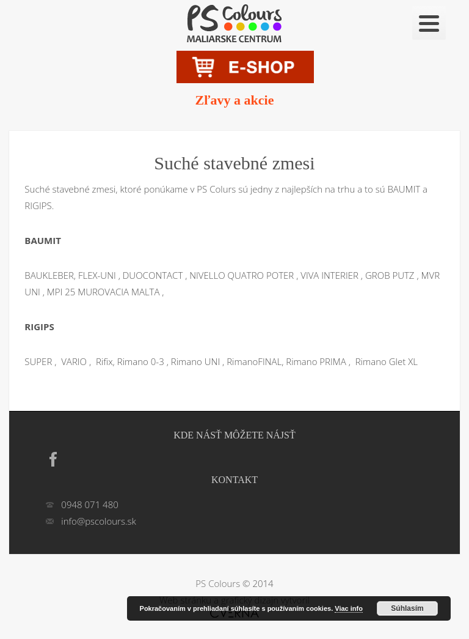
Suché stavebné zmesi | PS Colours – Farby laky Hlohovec (234, 22)
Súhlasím (407, 608)
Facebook (53, 459)
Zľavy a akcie (234, 100)
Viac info (349, 608)
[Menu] (429, 23)
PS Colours (217, 583)
